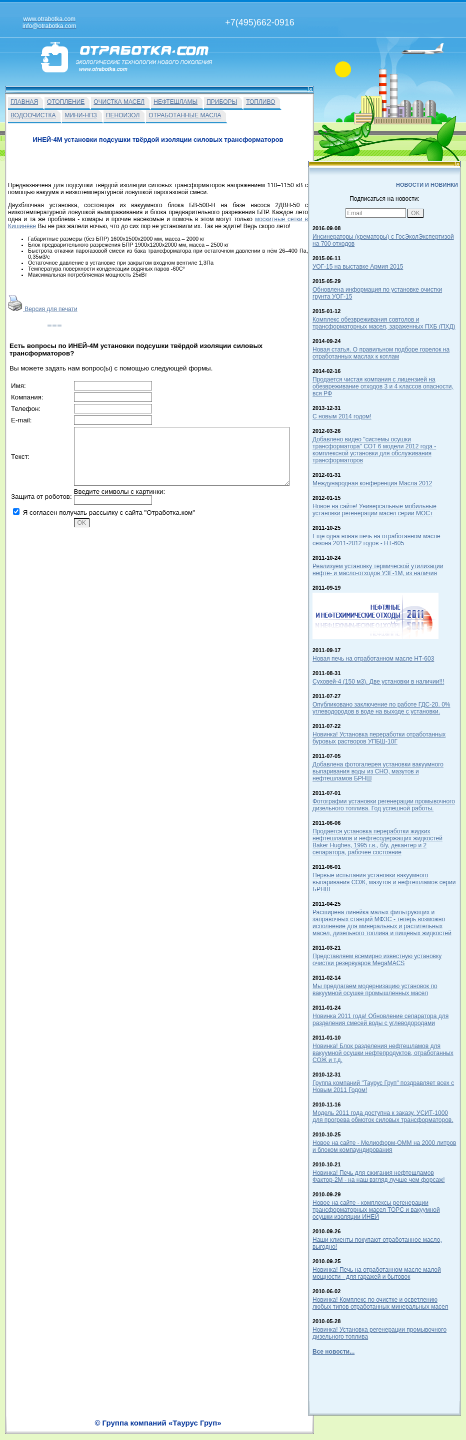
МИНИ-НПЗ (80, 115)
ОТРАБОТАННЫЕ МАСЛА (184, 115)
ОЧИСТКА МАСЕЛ (119, 101)
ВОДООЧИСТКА (33, 115)
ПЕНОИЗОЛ (123, 115)
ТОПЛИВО (260, 101)
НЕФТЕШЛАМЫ (176, 101)
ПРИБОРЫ (221, 101)
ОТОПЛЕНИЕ (65, 101)
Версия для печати (43, 309)
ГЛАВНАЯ (24, 101)
